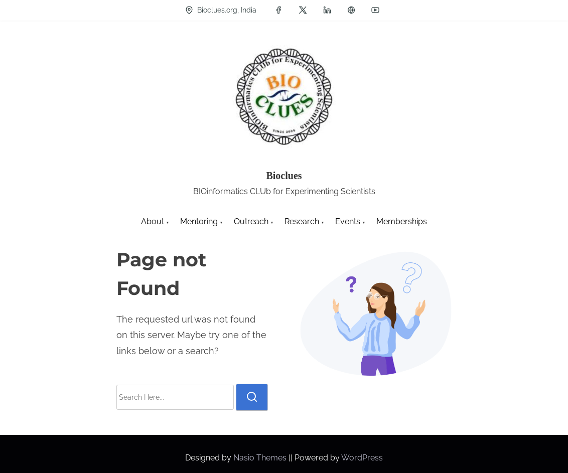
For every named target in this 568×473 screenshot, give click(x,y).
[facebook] (278, 10)
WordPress (362, 457)
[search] (252, 397)
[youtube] (375, 10)
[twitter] (303, 10)
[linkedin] (327, 10)
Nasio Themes (261, 457)
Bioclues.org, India (220, 10)
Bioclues (284, 175)
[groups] (351, 10)
